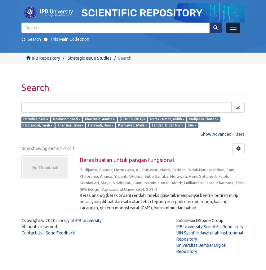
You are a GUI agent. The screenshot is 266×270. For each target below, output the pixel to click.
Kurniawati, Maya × (132, 125)
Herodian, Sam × (35, 119)
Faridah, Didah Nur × (167, 125)
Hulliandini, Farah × (37, 125)
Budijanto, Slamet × (203, 119)
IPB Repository (46, 58)
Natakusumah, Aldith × (167, 119)
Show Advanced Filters (223, 134)
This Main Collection (66, 39)
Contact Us (31, 232)
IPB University (88, 220)
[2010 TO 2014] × (132, 119)
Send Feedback (60, 232)
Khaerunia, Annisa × (100, 119)
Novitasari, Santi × (66, 119)
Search (31, 39)
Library (62, 220)
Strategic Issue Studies (90, 58)
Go (238, 107)
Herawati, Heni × (100, 125)
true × (192, 125)
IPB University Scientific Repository (209, 226)
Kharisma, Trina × (70, 125)
